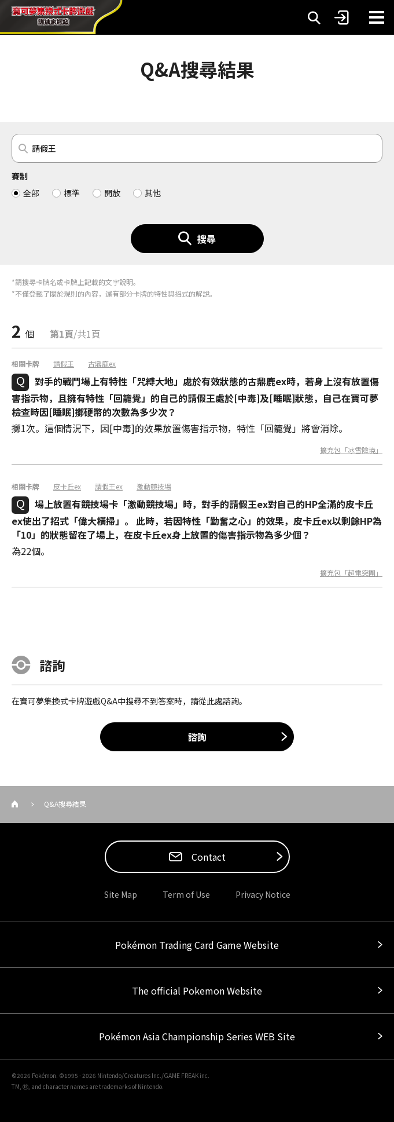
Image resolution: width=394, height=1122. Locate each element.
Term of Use (186, 894)
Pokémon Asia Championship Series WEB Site (197, 1036)
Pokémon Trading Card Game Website (197, 945)
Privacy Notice (262, 894)
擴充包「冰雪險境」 (351, 450)
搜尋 (206, 239)
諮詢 (197, 737)
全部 (31, 193)
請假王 (63, 363)
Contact (207, 857)
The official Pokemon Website (197, 990)
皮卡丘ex (67, 486)
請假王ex (109, 486)
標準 (72, 193)
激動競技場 (154, 486)
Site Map (120, 894)
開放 (112, 193)
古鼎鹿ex (102, 363)
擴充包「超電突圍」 (351, 572)
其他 (153, 193)
